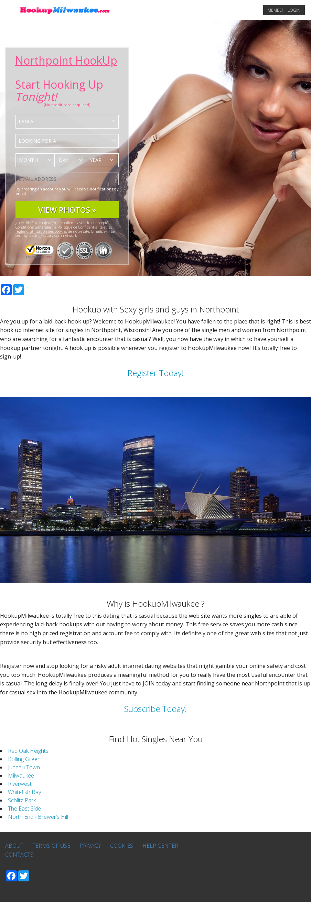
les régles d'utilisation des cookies (63, 229)
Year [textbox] (95, 160)
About (14, 845)
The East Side (24, 808)
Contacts (19, 854)
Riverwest (20, 784)
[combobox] (67, 122)
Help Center (160, 845)
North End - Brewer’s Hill (38, 817)
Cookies (121, 845)
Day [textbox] (63, 160)
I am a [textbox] (26, 121)
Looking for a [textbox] (37, 141)
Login (294, 10)
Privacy (90, 845)
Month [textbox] (28, 160)
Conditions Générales (33, 227)
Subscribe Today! (155, 708)
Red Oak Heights (28, 751)
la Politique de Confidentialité (78, 227)
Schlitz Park (22, 800)
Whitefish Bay (24, 792)
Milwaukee (21, 775)
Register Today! (155, 372)
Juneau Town (24, 767)
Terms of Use (51, 845)
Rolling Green (24, 759)
